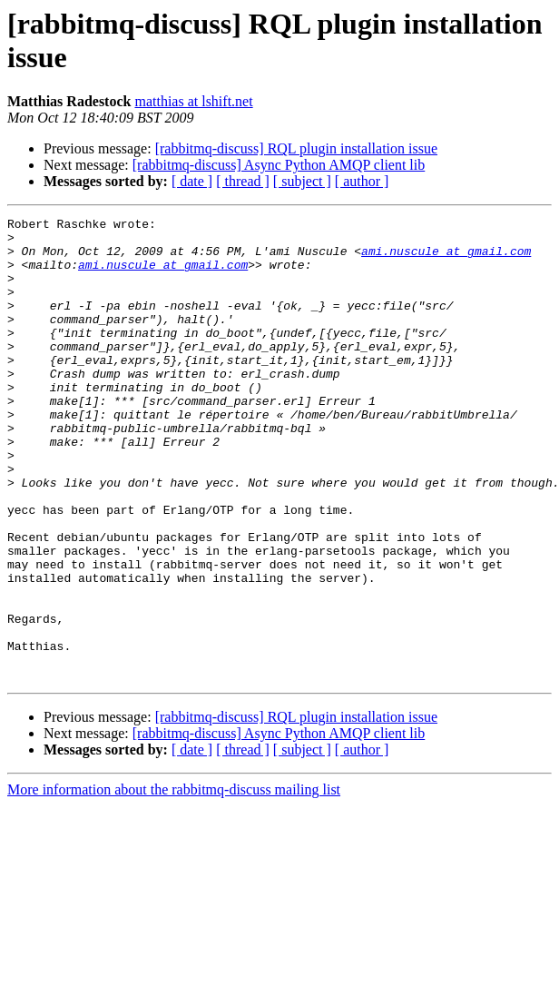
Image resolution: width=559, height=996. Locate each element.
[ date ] (192, 181)
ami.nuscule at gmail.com (446, 259)
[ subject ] (302, 181)
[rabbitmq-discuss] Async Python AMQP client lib (279, 165)
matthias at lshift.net (193, 101)
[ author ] (362, 181)
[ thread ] (243, 181)
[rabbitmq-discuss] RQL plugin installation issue (296, 148)
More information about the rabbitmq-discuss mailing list (173, 882)
